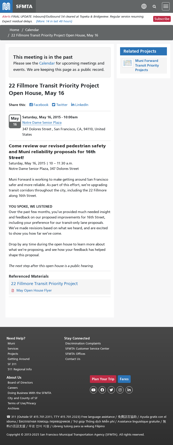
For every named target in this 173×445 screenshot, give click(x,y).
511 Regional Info (20, 369)
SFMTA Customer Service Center (87, 349)
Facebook (41, 105)
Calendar (32, 30)
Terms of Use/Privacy (22, 403)
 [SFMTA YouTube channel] (93, 390)
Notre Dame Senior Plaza (41, 123)
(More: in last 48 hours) (54, 21)
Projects (13, 354)
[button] (144, 6)
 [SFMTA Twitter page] (111, 390)
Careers (13, 388)
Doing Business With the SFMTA (29, 393)
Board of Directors (20, 382)
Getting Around (19, 359)
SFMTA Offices (75, 354)
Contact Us (72, 359)
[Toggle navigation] (166, 6)
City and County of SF (23, 398)
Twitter (62, 105)
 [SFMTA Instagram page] (120, 390)
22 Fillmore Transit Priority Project (44, 283)
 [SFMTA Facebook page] (102, 390)
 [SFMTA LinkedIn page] (129, 390)
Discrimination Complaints (83, 343)
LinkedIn (81, 105)
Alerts (6, 16)
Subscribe (162, 19)
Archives (13, 408)
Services (13, 349)
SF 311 (12, 364)
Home (14, 30)
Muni (11, 343)
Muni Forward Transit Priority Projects (147, 65)
